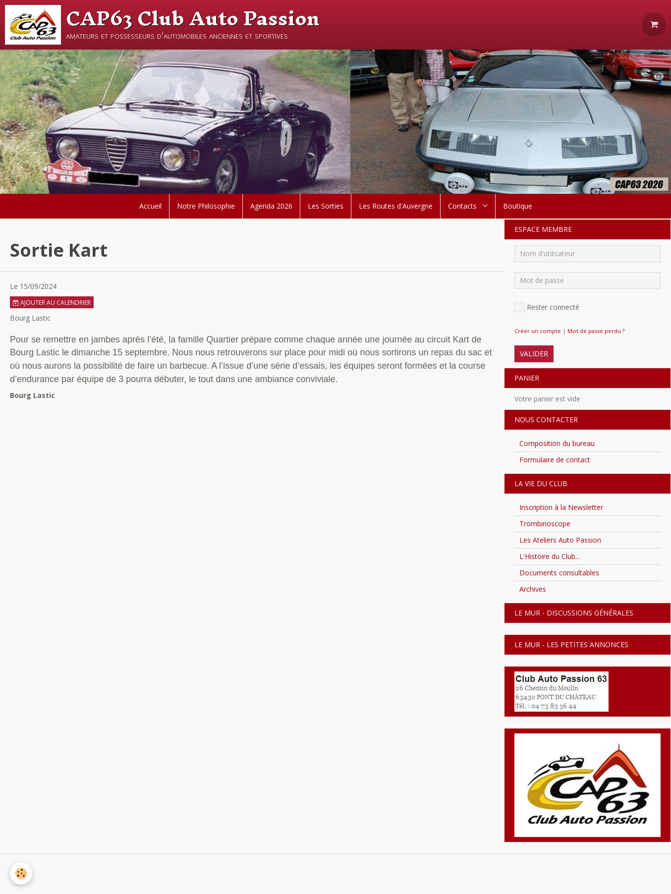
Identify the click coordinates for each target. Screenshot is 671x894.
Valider (534, 353)
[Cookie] (21, 873)
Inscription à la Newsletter (561, 507)
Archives (532, 589)
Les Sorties (325, 206)
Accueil (150, 206)
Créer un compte (537, 331)
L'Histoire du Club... (549, 556)
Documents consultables (559, 572)
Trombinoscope (544, 523)
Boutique (517, 206)
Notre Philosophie (206, 206)
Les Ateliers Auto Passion (560, 540)
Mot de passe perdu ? (595, 331)
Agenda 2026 (271, 206)
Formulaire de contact (554, 459)
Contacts (463, 206)
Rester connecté (546, 307)
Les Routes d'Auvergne (396, 206)
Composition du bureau (557, 443)
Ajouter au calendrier (52, 302)
